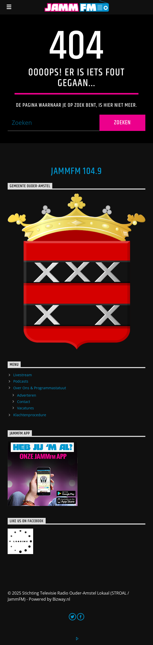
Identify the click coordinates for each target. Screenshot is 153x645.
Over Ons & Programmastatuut (39, 387)
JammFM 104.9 (76, 171)
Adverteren (26, 395)
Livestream (22, 374)
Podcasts (20, 381)
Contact (23, 401)
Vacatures (25, 408)
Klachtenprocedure (29, 414)
